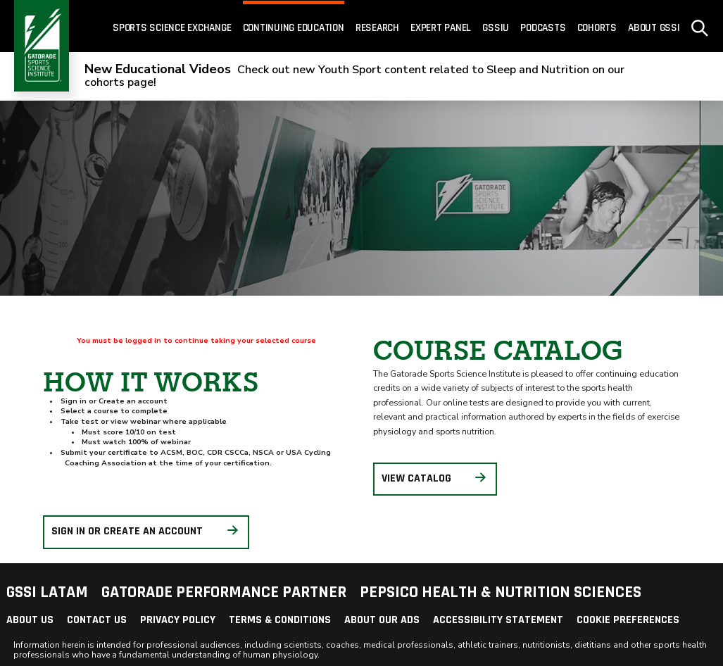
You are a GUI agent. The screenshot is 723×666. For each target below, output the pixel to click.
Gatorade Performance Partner (223, 592)
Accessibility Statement (498, 619)
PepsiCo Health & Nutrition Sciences (500, 592)
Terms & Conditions (280, 619)
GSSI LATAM (47, 592)
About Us (30, 619)
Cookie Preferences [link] (628, 619)
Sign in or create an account (145, 531)
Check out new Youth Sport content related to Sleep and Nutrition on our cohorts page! (354, 76)
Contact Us (97, 619)
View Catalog (435, 478)
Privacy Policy (177, 619)
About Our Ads (382, 619)
